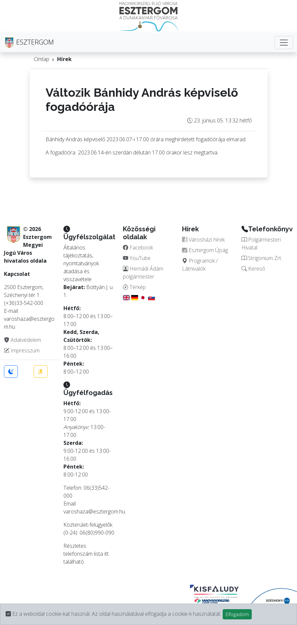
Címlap (41, 59)
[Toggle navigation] (284, 42)
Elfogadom (237, 614)
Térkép (134, 287)
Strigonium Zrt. (261, 258)
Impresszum (22, 350)
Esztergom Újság (205, 250)
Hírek (64, 59)
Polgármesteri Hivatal (261, 243)
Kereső (253, 268)
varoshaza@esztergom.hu (94, 511)
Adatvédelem (22, 340)
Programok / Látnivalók (200, 264)
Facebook (138, 247)
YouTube (137, 258)
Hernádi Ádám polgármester (143, 272)
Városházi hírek (203, 239)
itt (106, 553)
